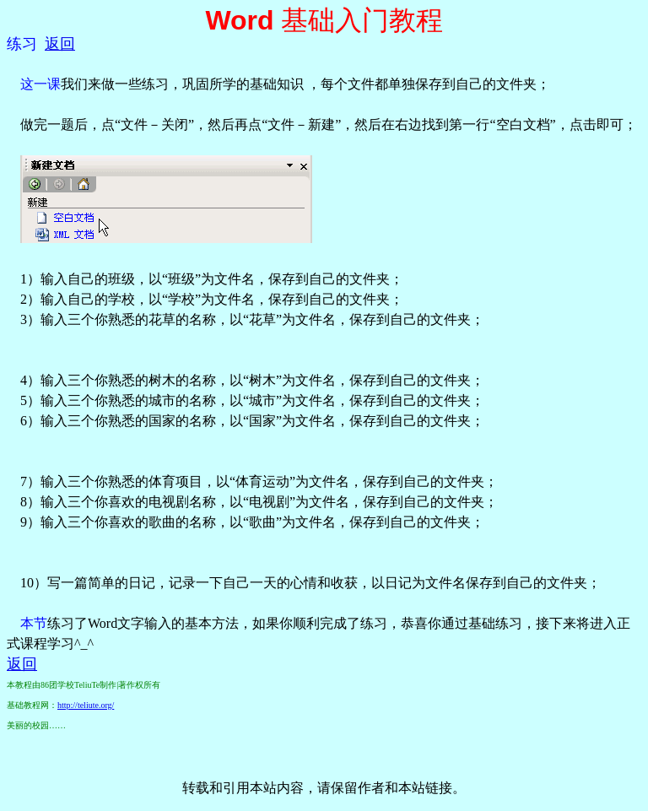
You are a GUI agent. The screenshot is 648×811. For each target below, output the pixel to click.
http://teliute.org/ (85, 705)
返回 (60, 43)
